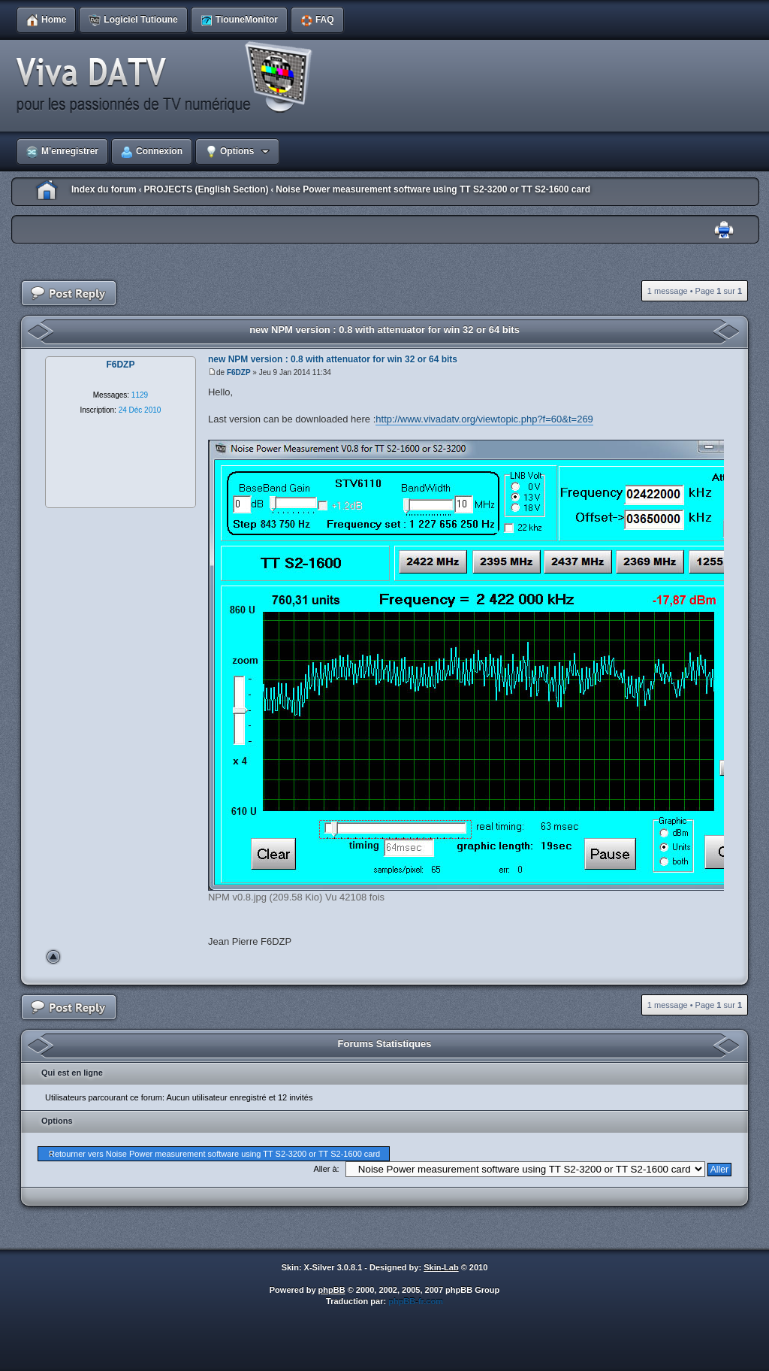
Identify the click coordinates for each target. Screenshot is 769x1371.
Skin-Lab (441, 1267)
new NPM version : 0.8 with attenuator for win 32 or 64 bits (384, 329)
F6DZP (239, 372)
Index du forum (104, 189)
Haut (53, 957)
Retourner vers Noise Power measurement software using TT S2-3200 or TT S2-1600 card (214, 1153)
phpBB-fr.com (415, 1301)
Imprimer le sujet (724, 230)
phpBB (331, 1289)
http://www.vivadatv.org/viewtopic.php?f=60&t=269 (484, 419)
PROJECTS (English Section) (205, 189)
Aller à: (326, 1168)
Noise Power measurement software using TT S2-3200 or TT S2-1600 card (433, 189)
